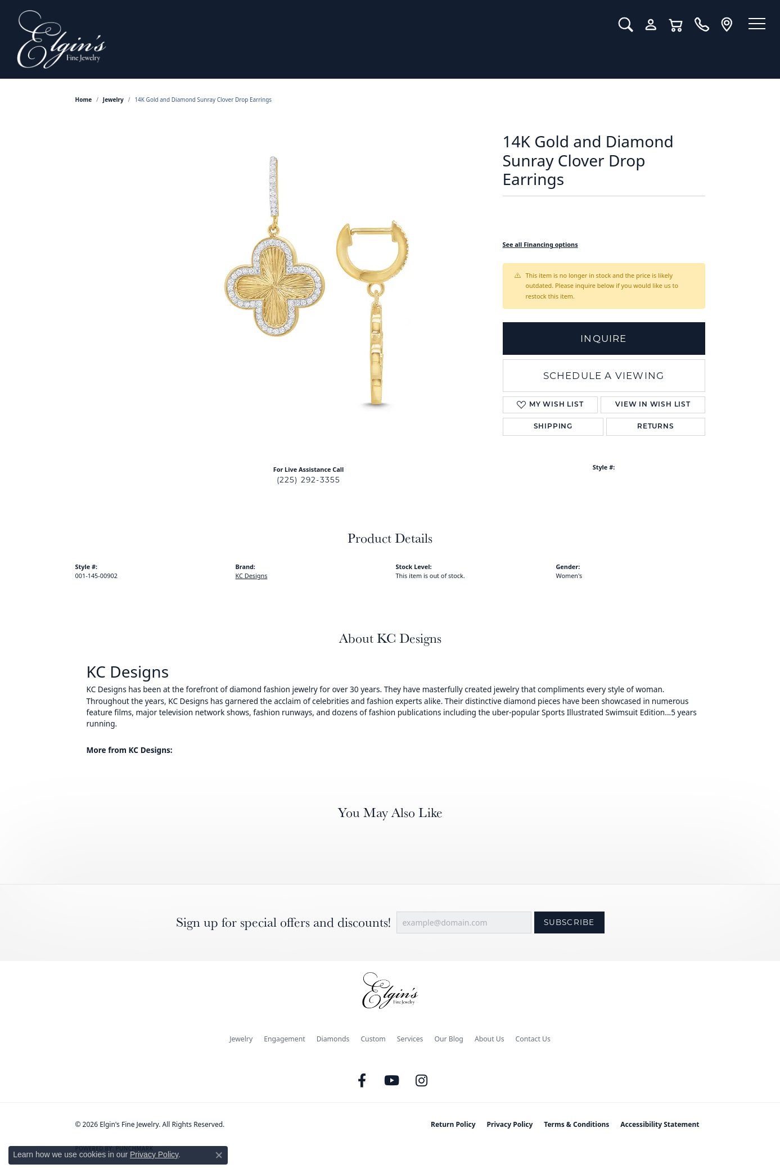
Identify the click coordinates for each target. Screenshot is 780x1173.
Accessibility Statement (659, 1124)
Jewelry (241, 1039)
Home (83, 99)
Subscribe (569, 922)
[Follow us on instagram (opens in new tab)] (421, 1081)
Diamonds (333, 1039)
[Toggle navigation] (752, 25)
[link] (691, 24)
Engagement (284, 1039)
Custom (372, 1039)
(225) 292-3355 (309, 479)
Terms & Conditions (576, 1124)
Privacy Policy (510, 1124)
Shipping (553, 426)
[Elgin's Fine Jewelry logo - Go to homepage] (304, 39)
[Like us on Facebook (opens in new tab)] (361, 1081)
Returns (655, 426)
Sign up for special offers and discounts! (283, 922)
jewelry (113, 99)
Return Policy (453, 1124)
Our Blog (448, 1039)
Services (410, 1039)
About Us (489, 1039)
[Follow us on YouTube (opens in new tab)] (391, 1081)
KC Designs (252, 575)
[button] (615, 24)
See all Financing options (540, 244)
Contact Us (533, 1039)
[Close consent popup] (218, 1155)
